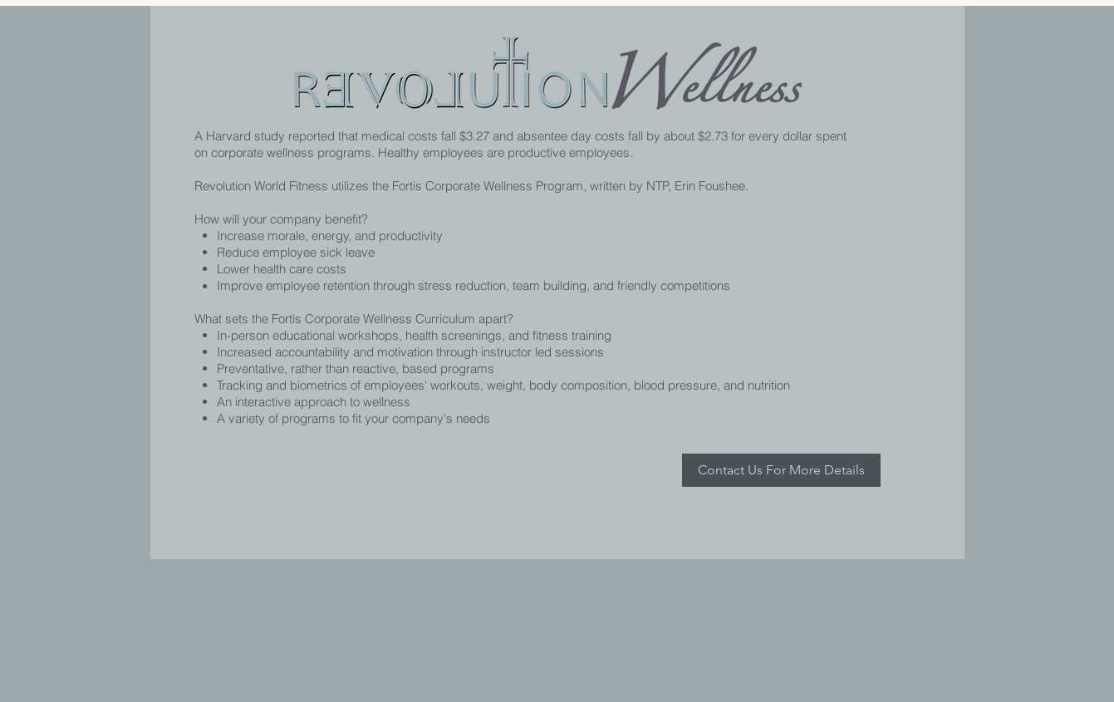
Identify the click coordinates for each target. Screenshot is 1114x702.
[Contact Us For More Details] (781, 470)
